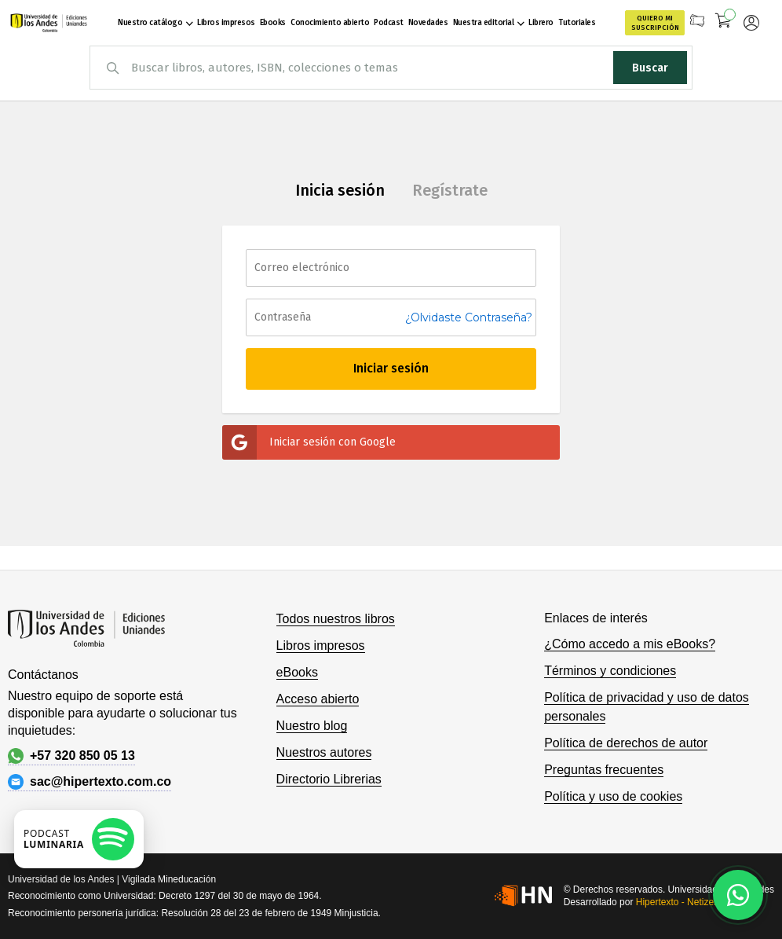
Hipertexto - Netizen (677, 902)
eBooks (297, 672)
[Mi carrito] (723, 23)
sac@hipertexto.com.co (89, 782)
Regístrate (450, 190)
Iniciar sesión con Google (309, 442)
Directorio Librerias (329, 779)
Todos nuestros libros (335, 618)
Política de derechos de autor (625, 743)
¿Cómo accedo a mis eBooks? (629, 644)
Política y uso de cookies (613, 796)
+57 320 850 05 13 (71, 756)
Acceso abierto (318, 699)
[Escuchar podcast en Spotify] (79, 839)
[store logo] (48, 22)
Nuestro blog (312, 725)
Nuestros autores (324, 752)
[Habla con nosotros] (738, 895)
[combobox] (391, 68)
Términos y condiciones (610, 670)
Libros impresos (320, 645)
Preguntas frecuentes (603, 769)
